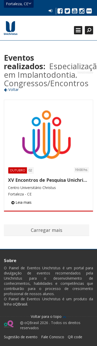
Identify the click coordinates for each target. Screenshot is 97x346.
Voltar (11, 89)
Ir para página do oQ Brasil (8, 323)
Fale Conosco (52, 336)
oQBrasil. (20, 304)
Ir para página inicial (10, 28)
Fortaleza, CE (19, 3)
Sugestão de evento (21, 336)
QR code (75, 336)
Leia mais (21, 202)
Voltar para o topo (48, 316)
